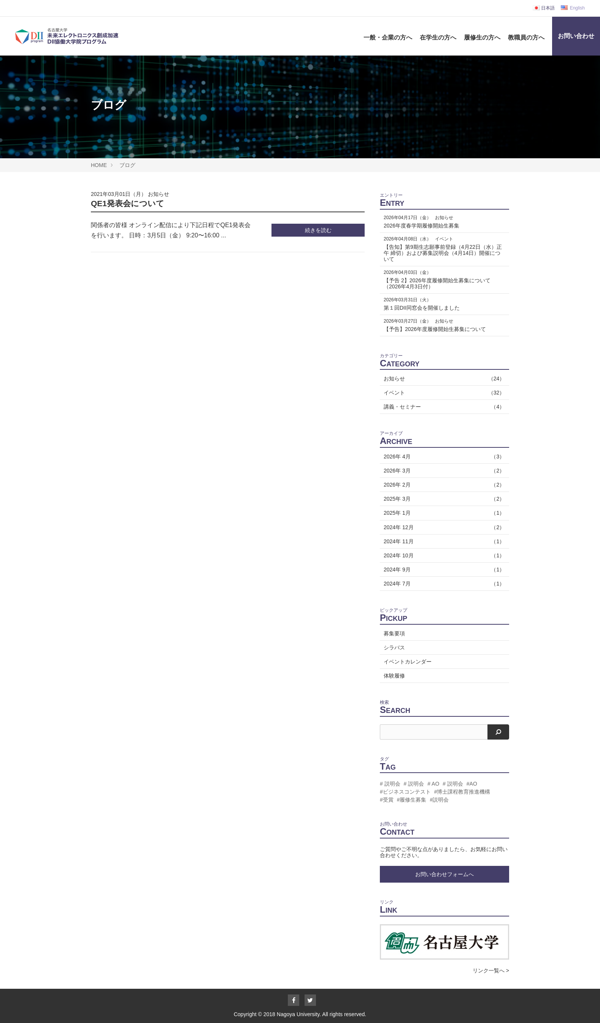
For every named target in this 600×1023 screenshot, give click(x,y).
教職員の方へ (526, 37)
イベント (443, 393)
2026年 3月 (443, 471)
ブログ (127, 165)
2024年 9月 (443, 569)
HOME (99, 165)
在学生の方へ (438, 37)
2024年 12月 (443, 527)
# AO (433, 784)
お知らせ (158, 194)
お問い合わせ (576, 36)
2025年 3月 (443, 499)
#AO (472, 784)
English (573, 8)
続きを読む (318, 230)
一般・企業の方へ (387, 37)
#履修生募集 (412, 800)
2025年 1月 (443, 513)
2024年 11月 (443, 541)
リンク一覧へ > (491, 970)
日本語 (544, 8)
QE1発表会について (127, 203)
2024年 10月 (443, 555)
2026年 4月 (443, 456)
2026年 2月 (443, 485)
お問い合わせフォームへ (444, 874)
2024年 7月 (443, 584)
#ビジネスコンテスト (405, 792)
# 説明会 (390, 784)
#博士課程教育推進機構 (462, 792)
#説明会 (439, 800)
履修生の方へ (482, 37)
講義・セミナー (443, 407)
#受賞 (387, 800)
